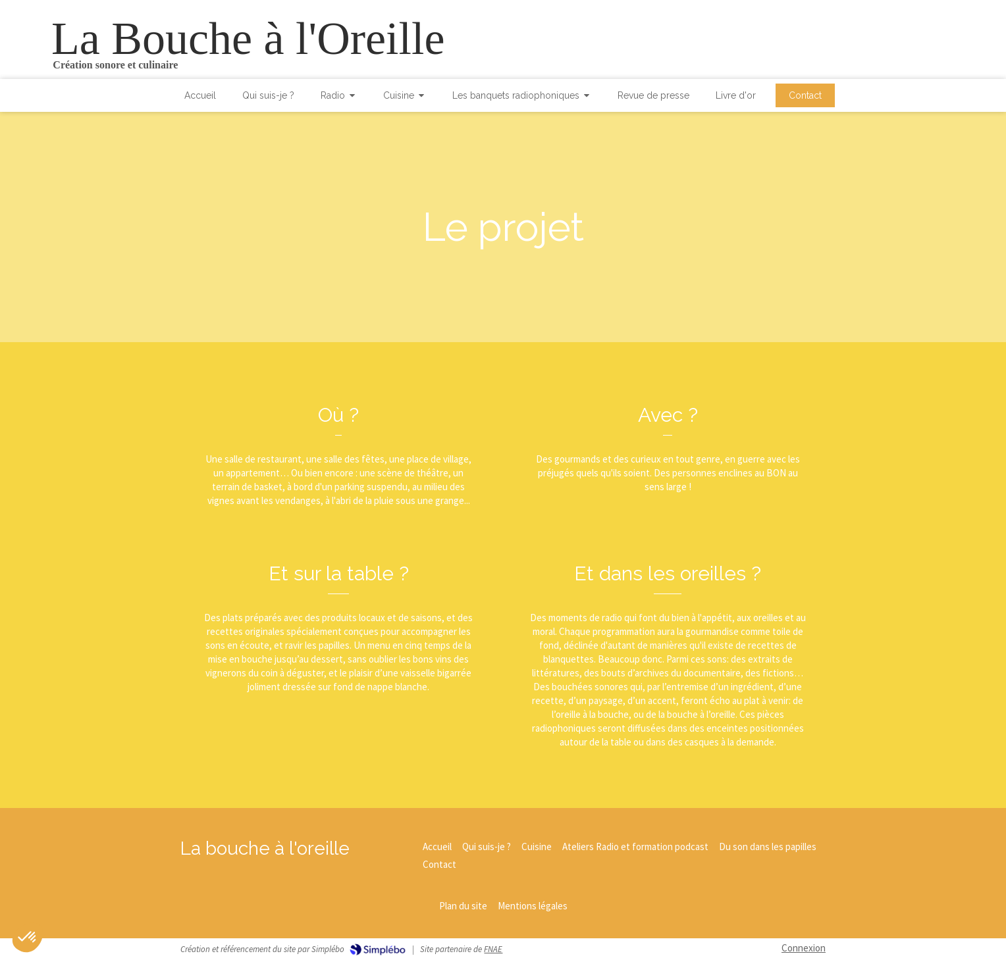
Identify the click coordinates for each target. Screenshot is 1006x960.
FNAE (493, 949)
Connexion (803, 948)
